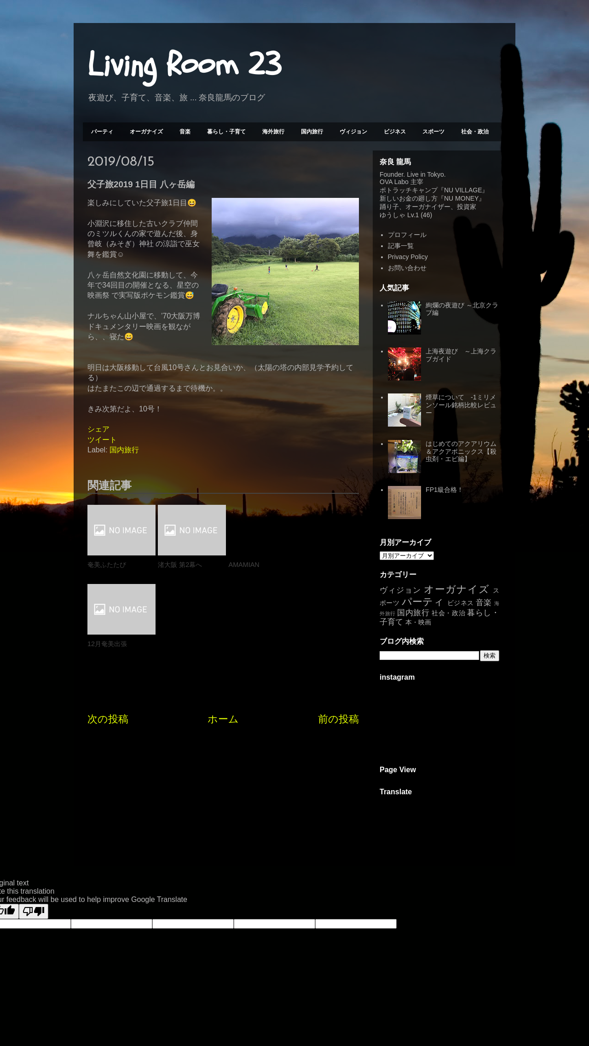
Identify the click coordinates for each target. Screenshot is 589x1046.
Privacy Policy (408, 256)
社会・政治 (475, 131)
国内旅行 (312, 131)
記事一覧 (401, 245)
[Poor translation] (33, 911)
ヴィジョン (353, 131)
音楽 (185, 131)
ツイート (102, 440)
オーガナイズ (146, 131)
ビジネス (395, 131)
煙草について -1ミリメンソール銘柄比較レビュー (461, 404)
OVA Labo (394, 181)
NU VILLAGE (463, 190)
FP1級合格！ (444, 489)
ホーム (223, 640)
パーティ (102, 131)
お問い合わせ (407, 268)
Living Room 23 (184, 65)
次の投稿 (107, 640)
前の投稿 (338, 640)
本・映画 (418, 622)
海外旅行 (273, 131)
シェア (98, 429)
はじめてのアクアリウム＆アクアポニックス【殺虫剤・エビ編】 (461, 451)
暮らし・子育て (226, 131)
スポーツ (433, 131)
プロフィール (407, 234)
